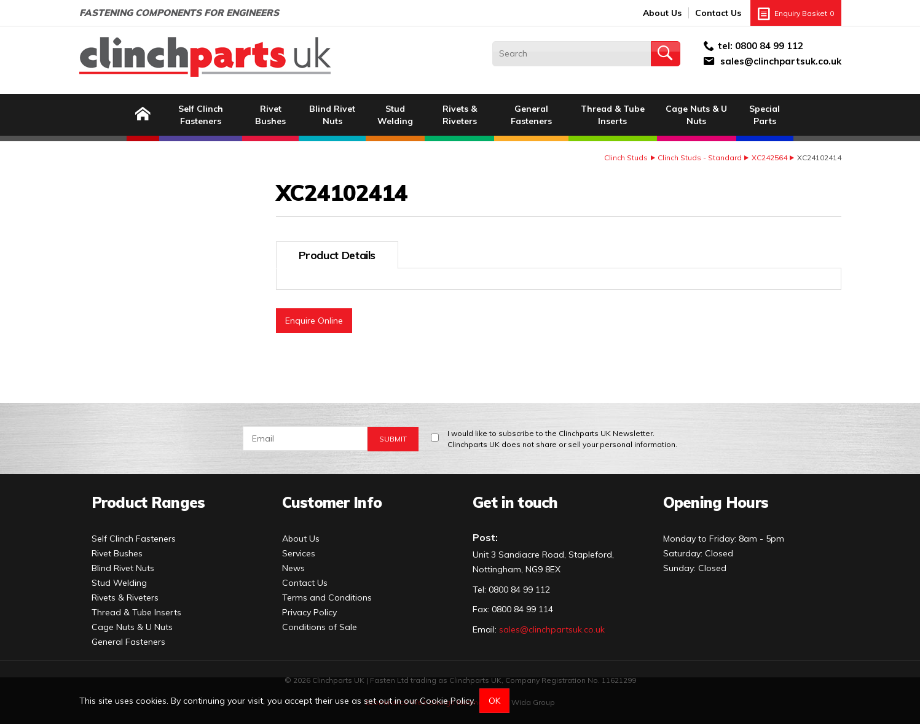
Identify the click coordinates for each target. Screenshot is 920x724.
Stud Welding (395, 115)
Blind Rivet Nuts (332, 115)
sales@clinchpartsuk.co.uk (780, 61)
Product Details (337, 255)
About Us (662, 12)
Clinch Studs (626, 157)
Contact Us (718, 12)
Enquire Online (314, 320)
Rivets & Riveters (459, 115)
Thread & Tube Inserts (613, 115)
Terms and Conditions (327, 597)
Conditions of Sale (319, 627)
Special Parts (764, 115)
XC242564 (769, 157)
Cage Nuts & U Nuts (696, 115)
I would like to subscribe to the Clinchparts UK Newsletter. (562, 439)
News (293, 568)
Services (298, 553)
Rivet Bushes (270, 115)
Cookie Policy (446, 700)
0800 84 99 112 (769, 46)
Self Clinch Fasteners (200, 115)
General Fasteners (531, 115)
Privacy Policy (309, 612)
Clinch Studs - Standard (700, 157)
